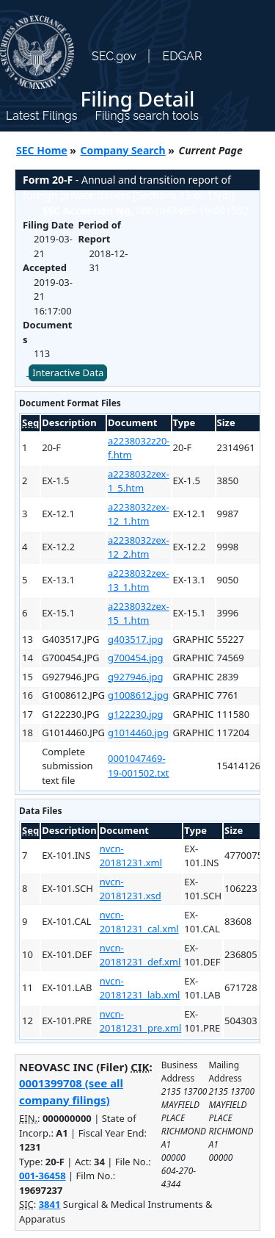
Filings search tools (147, 116)
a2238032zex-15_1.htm (138, 613)
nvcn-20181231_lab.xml (140, 988)
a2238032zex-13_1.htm (138, 580)
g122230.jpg (135, 714)
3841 (50, 1204)
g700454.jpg (135, 657)
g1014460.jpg (138, 732)
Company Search (123, 150)
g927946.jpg (135, 676)
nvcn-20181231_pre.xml (141, 1021)
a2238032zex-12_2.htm (138, 547)
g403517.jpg (135, 639)
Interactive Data (67, 372)
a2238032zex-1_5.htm (138, 481)
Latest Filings (41, 116)
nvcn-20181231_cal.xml (139, 922)
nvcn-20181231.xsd (130, 889)
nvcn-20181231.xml (131, 856)
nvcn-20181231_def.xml (140, 955)
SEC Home (41, 150)
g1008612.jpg (138, 695)
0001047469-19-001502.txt (138, 766)
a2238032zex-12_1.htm (138, 514)
